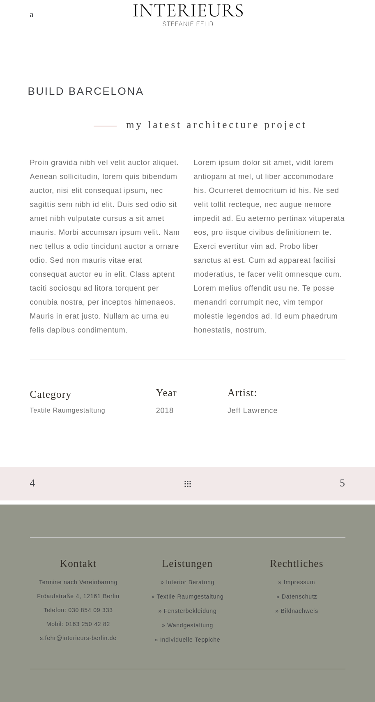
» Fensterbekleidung (187, 611)
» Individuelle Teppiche (188, 639)
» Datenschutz (296, 596)
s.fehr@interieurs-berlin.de (78, 638)
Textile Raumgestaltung (68, 410)
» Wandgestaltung (187, 625)
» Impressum (296, 582)
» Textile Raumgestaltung (187, 596)
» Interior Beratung (187, 582)
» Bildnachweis (296, 611)
